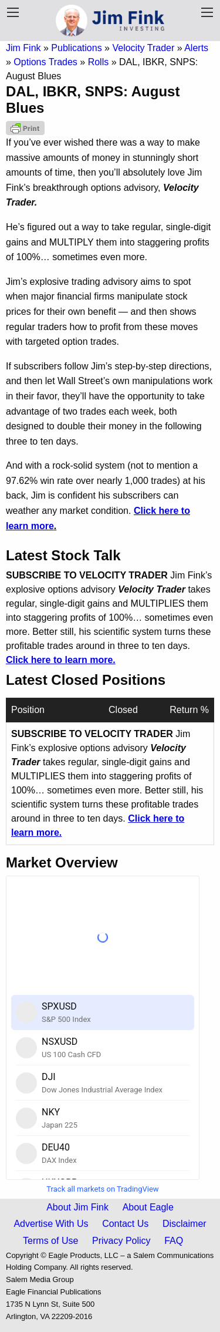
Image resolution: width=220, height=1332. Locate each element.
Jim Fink (23, 48)
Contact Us (125, 1224)
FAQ (173, 1241)
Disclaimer (185, 1224)
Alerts (196, 48)
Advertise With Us (50, 1224)
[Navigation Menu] (207, 12)
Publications (76, 48)
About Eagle (148, 1207)
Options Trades (45, 62)
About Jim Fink (77, 1207)
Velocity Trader (143, 48)
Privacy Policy (121, 1241)
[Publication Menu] (13, 12)
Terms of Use (50, 1241)
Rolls (98, 62)
